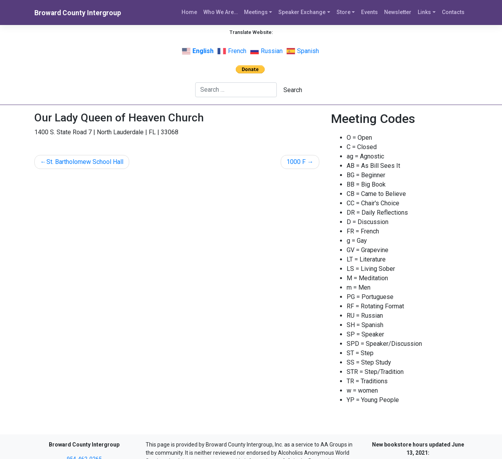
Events (369, 12)
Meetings (256, 12)
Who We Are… (220, 12)
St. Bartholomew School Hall (84, 161)
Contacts (453, 12)
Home (189, 12)
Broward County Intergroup (77, 13)
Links (424, 12)
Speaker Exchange (302, 12)
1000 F (296, 161)
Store (343, 12)
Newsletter (397, 12)
